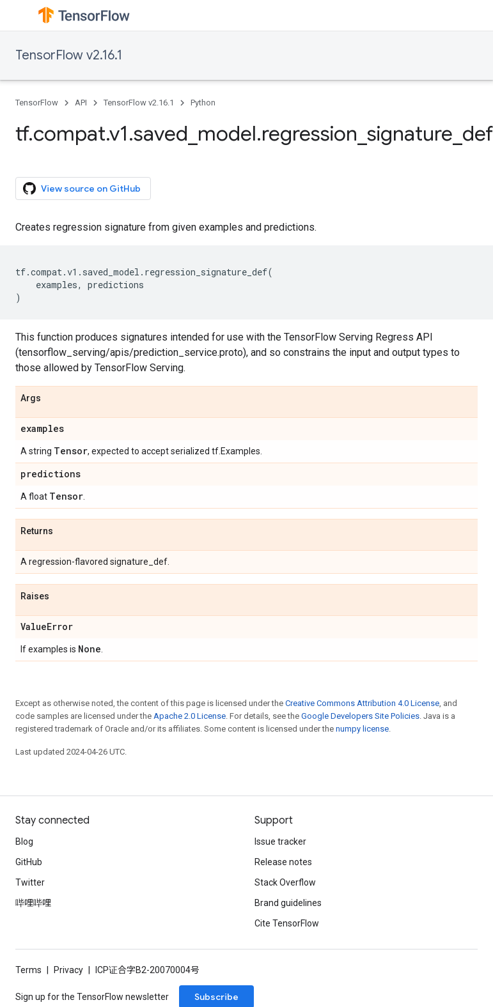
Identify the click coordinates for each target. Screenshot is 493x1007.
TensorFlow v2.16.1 (68, 55)
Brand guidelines (288, 903)
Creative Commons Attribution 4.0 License (362, 703)
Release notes (283, 862)
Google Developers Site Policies (360, 716)
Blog (24, 841)
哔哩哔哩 (33, 903)
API (81, 102)
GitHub (28, 862)
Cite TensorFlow (286, 923)
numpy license (362, 729)
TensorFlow (36, 102)
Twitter (30, 882)
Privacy (68, 970)
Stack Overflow (285, 882)
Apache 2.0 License (189, 716)
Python (203, 102)
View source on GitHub (82, 188)
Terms (28, 970)
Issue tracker (280, 841)
